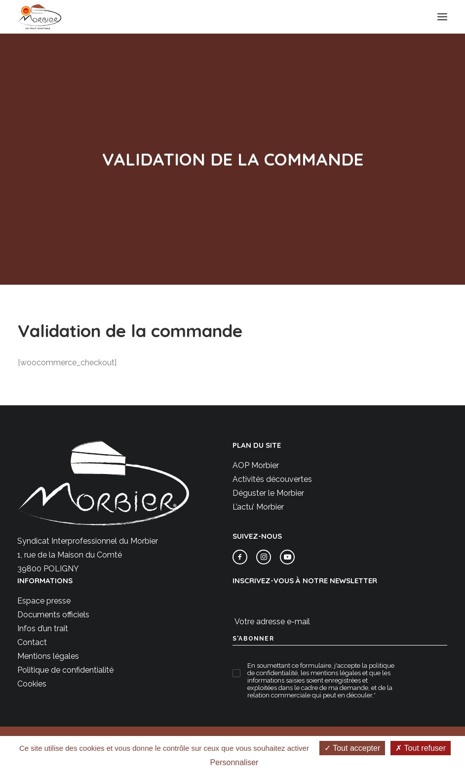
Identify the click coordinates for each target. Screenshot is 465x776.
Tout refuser (420, 748)
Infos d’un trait (42, 628)
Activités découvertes (272, 479)
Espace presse (44, 600)
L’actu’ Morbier (258, 507)
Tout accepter (352, 748)
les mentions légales (331, 673)
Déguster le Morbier (268, 493)
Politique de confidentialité (65, 670)
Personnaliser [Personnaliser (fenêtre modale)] (234, 762)
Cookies (31, 684)
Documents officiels (53, 614)
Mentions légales (48, 656)
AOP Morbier (255, 465)
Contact (32, 642)
